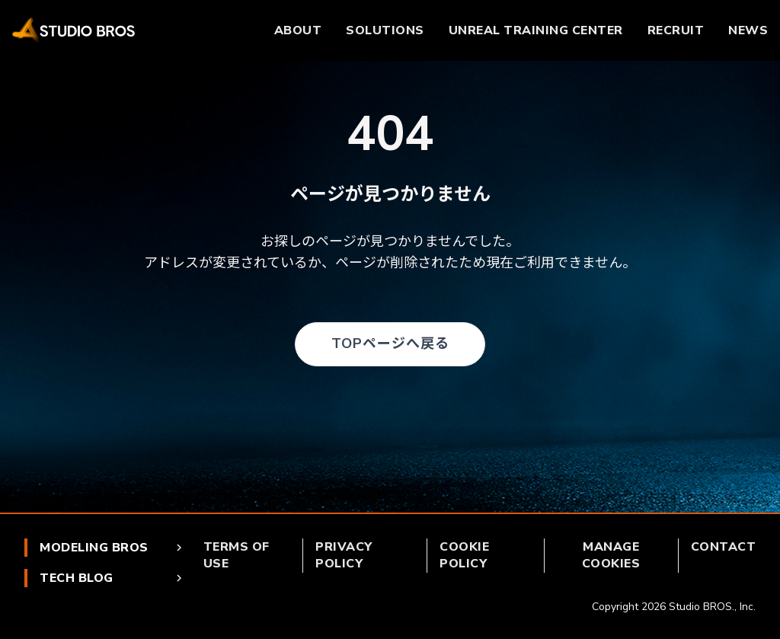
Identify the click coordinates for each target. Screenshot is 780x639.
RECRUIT (676, 30)
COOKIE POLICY (464, 555)
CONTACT (723, 546)
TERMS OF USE (236, 555)
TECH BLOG (112, 578)
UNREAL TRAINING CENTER (536, 30)
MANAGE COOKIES (611, 555)
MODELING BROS (112, 547)
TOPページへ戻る (390, 343)
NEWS (748, 30)
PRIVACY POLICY (343, 555)
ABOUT (298, 30)
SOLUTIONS (385, 30)
